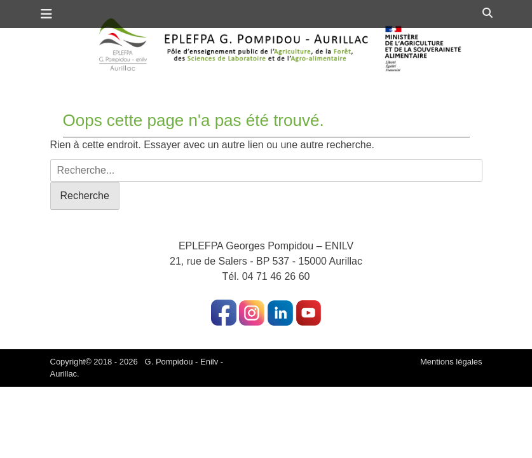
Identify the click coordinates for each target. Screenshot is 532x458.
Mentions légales (451, 361)
